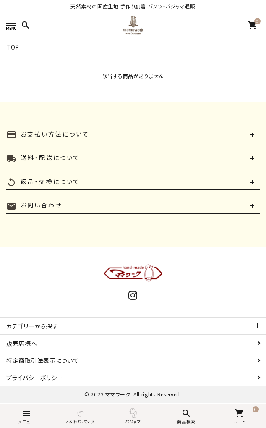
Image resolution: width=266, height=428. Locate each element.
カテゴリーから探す (32, 326)
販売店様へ (21, 343)
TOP (12, 47)
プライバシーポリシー (34, 377)
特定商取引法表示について (42, 360)
